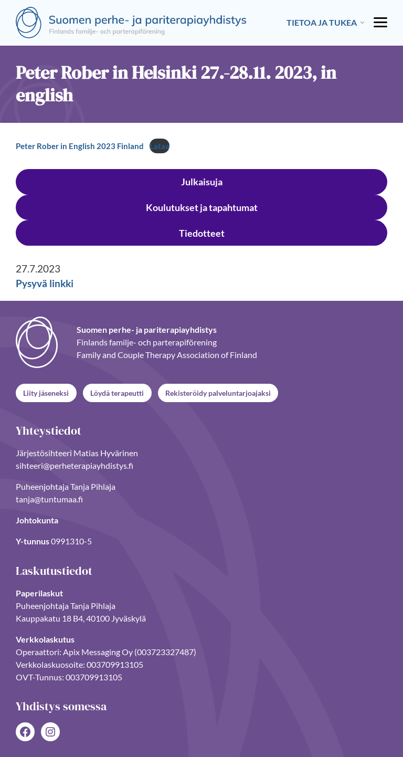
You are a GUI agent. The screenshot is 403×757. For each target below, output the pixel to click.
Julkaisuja (201, 181)
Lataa (159, 146)
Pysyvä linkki (44, 283)
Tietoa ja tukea (322, 22)
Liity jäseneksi (46, 392)
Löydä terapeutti (117, 392)
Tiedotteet (202, 233)
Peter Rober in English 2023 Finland (80, 146)
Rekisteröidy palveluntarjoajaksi (218, 392)
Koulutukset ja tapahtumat (202, 207)
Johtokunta (37, 520)
